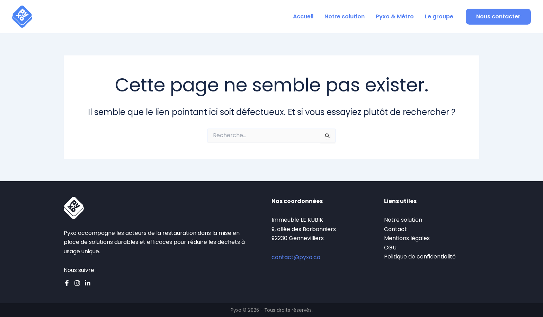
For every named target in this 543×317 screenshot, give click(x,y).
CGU (390, 248)
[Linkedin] (87, 283)
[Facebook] (67, 283)
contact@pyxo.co (296, 257)
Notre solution (344, 16)
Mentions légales (407, 238)
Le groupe (439, 16)
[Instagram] (77, 283)
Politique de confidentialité (420, 257)
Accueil (303, 16)
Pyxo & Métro (395, 16)
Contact (395, 229)
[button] (498, 17)
